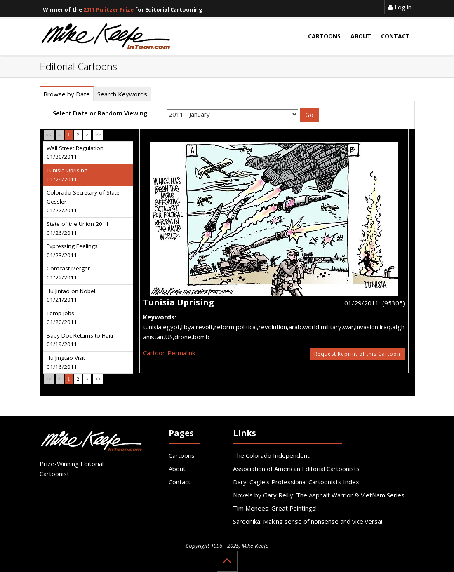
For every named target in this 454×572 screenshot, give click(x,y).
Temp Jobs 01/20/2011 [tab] (62, 317)
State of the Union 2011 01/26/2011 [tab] (78, 228)
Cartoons (182, 455)
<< (49, 135)
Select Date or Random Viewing (100, 113)
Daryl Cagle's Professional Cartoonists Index (296, 482)
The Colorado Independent (271, 455)
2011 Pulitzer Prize (108, 9)
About (177, 468)
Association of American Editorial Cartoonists (296, 468)
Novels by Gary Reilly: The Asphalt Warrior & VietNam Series (319, 495)
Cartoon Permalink (169, 353)
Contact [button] (395, 36)
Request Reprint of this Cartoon (357, 353)
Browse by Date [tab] (66, 94)
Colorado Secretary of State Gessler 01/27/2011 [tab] (83, 201)
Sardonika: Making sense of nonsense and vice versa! (307, 521)
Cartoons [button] (324, 36)
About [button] (360, 36)
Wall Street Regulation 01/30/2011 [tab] (75, 152)
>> (98, 135)
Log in (400, 7)
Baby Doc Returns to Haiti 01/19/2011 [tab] (80, 340)
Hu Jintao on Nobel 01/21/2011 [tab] (71, 295)
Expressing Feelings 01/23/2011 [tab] (72, 250)
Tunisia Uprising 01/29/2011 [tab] (67, 174)
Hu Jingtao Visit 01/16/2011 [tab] (66, 362)
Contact (180, 482)
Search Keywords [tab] (122, 94)
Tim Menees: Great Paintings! (275, 508)
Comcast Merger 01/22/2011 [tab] (68, 273)
